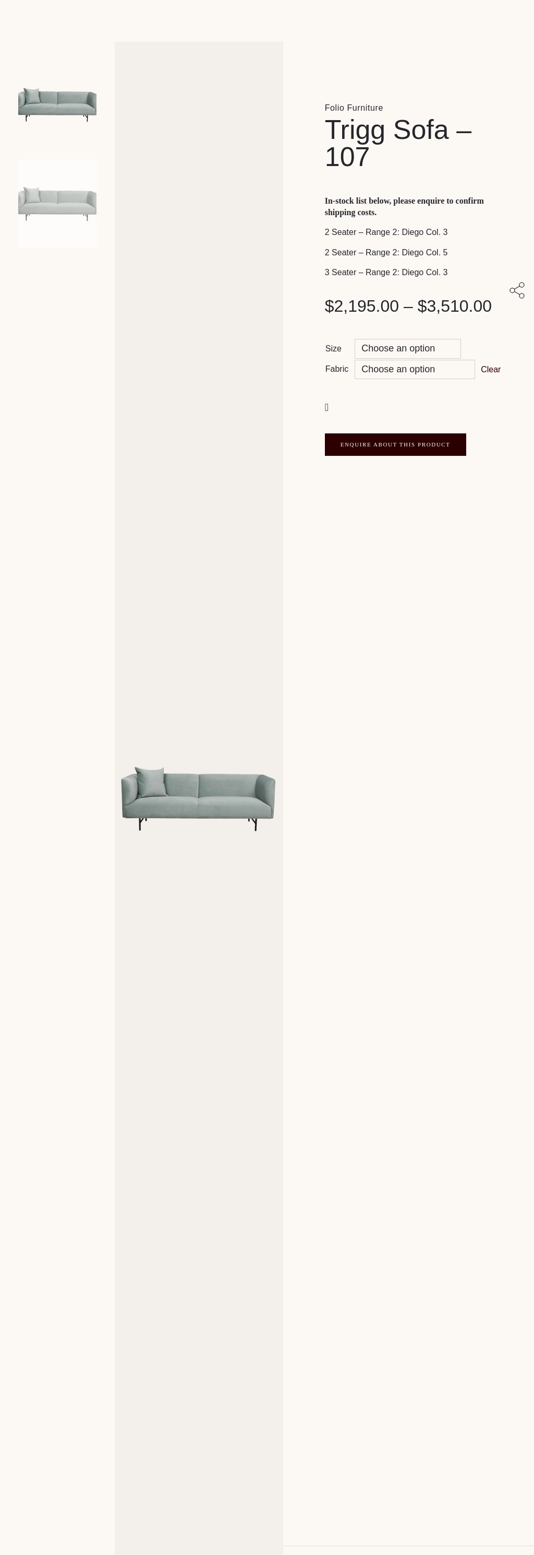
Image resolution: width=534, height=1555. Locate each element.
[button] (328, 406)
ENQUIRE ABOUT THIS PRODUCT (396, 444)
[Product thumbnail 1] (57, 203)
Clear (491, 369)
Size (333, 348)
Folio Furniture (354, 107)
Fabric (336, 368)
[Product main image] (57, 104)
